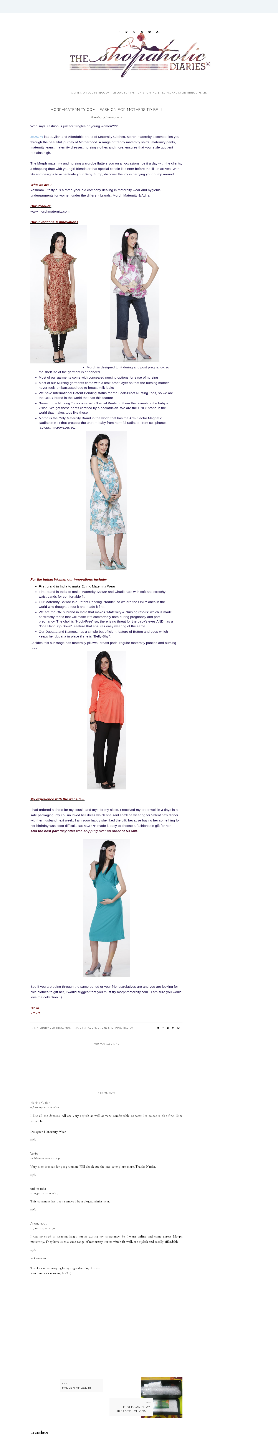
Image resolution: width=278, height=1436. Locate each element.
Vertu (34, 1153)
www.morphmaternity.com (50, 211)
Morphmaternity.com (80, 1027)
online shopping (110, 1027)
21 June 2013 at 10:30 (42, 1228)
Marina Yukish (40, 1102)
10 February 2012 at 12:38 (45, 1158)
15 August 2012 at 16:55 (44, 1193)
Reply (33, 1139)
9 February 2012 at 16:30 (44, 1107)
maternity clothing (48, 1027)
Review (128, 1027)
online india (38, 1188)
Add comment (38, 1258)
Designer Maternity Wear (48, 1132)
